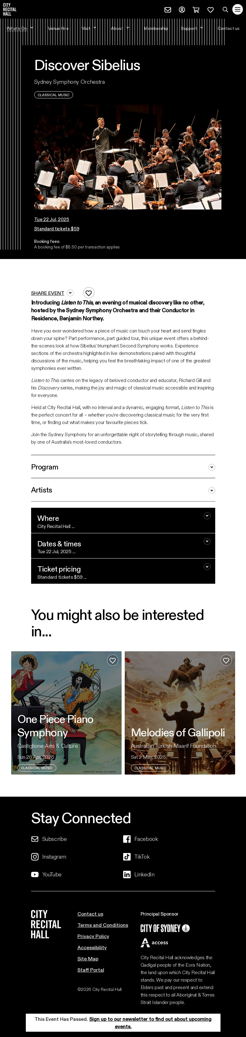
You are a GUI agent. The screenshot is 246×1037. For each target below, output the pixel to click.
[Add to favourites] (89, 293)
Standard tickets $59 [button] (56, 228)
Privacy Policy (93, 936)
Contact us (90, 914)
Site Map (87, 958)
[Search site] (225, 9)
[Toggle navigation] (237, 9)
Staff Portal (90, 970)
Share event (52, 293)
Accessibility (92, 947)
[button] (56, 219)
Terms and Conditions (102, 925)
